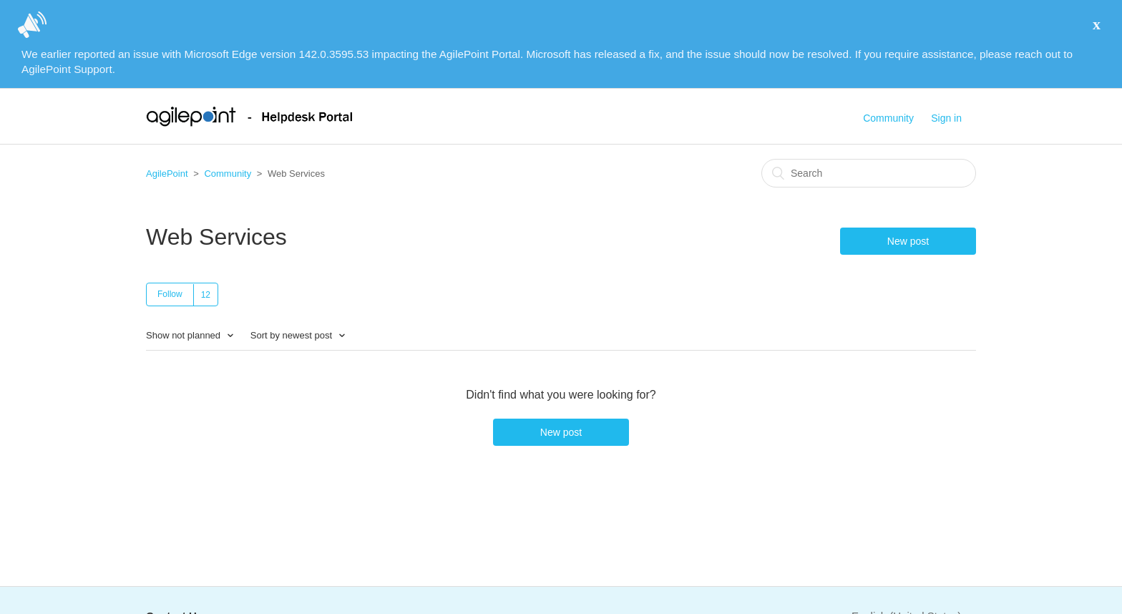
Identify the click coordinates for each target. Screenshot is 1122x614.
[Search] (868, 173)
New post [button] (908, 241)
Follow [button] (169, 294)
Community (888, 118)
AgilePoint (167, 173)
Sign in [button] (946, 118)
